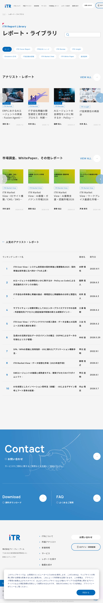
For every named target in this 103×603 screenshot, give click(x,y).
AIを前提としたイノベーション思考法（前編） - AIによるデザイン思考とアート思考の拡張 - (45, 388)
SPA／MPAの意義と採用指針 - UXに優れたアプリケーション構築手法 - (44, 351)
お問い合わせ (88, 5)
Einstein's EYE (10, 56)
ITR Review (60, 49)
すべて (7, 49)
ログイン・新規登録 (87, 547)
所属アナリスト (27, 6)
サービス (43, 6)
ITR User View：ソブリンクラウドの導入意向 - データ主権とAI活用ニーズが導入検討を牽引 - (45, 323)
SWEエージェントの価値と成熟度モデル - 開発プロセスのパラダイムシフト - (44, 374)
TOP (4, 14)
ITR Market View (47, 56)
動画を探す (75, 6)
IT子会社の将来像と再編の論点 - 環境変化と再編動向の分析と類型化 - (45, 296)
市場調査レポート (54, 6)
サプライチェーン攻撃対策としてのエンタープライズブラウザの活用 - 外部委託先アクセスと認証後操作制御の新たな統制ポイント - (45, 310)
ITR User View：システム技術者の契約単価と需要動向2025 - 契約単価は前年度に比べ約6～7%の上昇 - (44, 268)
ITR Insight (76, 49)
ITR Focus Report (23, 49)
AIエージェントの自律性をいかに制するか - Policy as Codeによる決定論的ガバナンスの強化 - (44, 282)
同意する (85, 592)
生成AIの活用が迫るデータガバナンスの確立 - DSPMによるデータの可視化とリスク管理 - (45, 337)
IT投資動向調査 (28, 56)
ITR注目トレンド (43, 49)
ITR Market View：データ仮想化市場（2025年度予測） (39, 363)
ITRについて (17, 6)
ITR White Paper (67, 56)
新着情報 (36, 6)
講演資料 (84, 56)
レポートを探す (65, 6)
